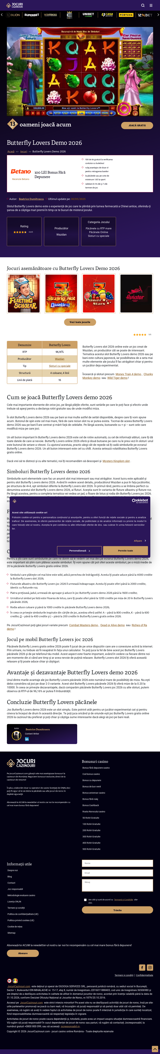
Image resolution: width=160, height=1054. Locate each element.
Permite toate (125, 550)
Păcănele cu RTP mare (98, 228)
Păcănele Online (98, 232)
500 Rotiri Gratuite (91, 849)
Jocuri (23, 151)
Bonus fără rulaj (90, 799)
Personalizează (79, 550)
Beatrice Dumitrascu (31, 199)
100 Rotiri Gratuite (91, 824)
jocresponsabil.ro (70, 1026)
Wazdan (61, 234)
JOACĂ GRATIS (137, 32)
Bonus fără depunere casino (96, 768)
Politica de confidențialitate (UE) (23, 914)
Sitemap (11, 933)
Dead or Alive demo (112, 625)
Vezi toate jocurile (80, 322)
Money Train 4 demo (128, 374)
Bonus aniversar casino (93, 793)
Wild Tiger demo (117, 378)
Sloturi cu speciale (98, 236)
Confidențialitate (144, 975)
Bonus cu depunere (91, 780)
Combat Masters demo (83, 625)
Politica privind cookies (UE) (21, 920)
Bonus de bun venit (91, 786)
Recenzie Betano (20, 179)
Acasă (11, 151)
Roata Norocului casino (93, 811)
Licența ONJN (14, 901)
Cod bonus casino (91, 774)
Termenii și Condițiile (123, 899)
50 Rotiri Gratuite (90, 818)
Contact (11, 883)
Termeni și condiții (16, 908)
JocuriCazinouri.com (19, 986)
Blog (10, 876)
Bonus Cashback (90, 805)
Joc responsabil (15, 889)
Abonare (23, 953)
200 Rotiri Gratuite (91, 830)
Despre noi (13, 870)
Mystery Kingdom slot (116, 461)
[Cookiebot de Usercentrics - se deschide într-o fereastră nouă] (134, 501)
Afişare (138, 540)
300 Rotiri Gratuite (91, 836)
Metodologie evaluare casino (21, 895)
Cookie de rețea (15, 926)
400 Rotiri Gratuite (91, 843)
